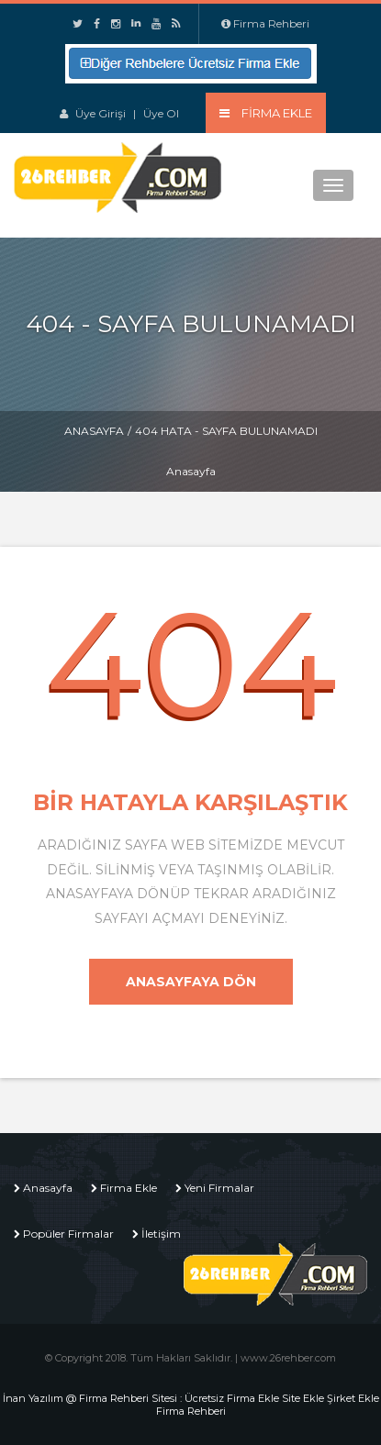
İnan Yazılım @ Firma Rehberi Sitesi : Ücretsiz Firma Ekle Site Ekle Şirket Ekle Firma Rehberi (191, 1404)
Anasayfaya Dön (191, 981)
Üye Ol (161, 113)
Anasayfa (94, 431)
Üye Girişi (101, 113)
